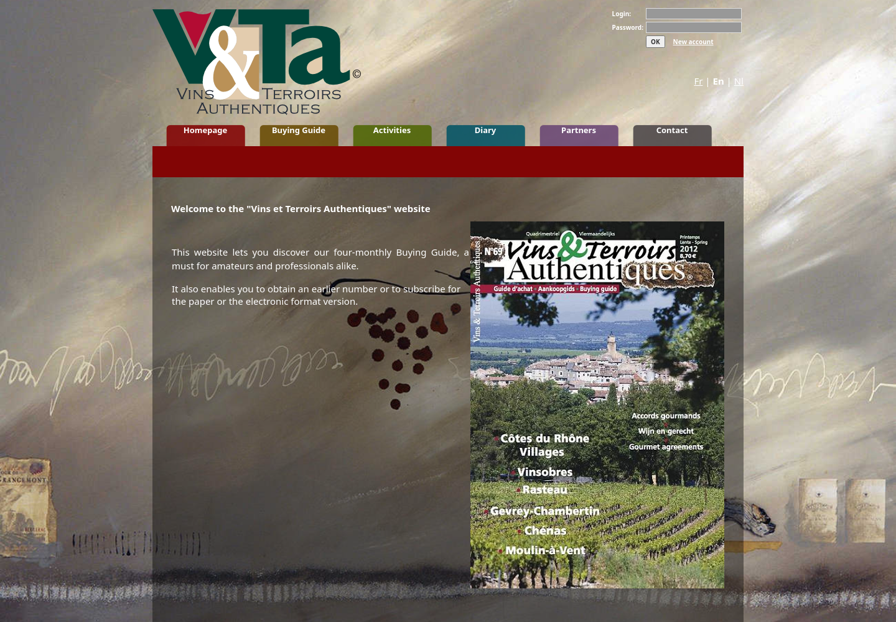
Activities (392, 130)
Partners (578, 130)
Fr (698, 81)
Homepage (206, 130)
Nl (739, 81)
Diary (485, 130)
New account (693, 41)
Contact (672, 130)
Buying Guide (298, 130)
